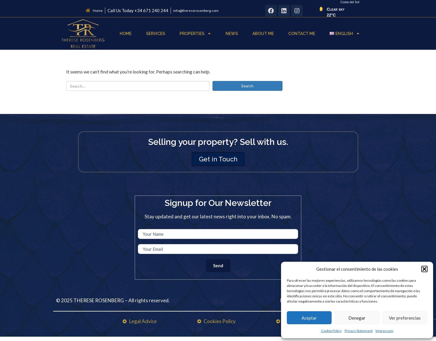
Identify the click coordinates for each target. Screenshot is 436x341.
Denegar (356, 317)
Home (126, 33)
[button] (424, 269)
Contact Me (301, 33)
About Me (263, 33)
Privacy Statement (359, 331)
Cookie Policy (331, 331)
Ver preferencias (405, 317)
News (232, 33)
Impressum (384, 331)
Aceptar (309, 317)
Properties (195, 33)
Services (155, 33)
